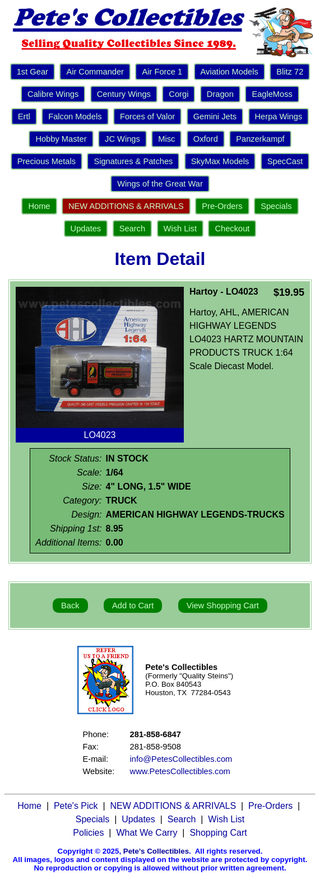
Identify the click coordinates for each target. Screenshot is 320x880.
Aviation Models (229, 71)
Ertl (24, 116)
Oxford (205, 138)
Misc (166, 138)
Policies (88, 832)
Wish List (180, 228)
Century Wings (124, 94)
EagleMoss (272, 94)
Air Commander (95, 71)
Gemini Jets (214, 116)
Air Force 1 (162, 71)
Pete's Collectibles (156, 851)
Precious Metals (46, 161)
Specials (276, 206)
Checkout (232, 228)
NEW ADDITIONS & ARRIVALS (126, 206)
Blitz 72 (289, 71)
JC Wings (122, 138)
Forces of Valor (147, 116)
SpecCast (285, 161)
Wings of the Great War (160, 183)
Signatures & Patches (133, 161)
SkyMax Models (220, 161)
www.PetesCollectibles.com (180, 771)
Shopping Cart (218, 832)
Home (39, 206)
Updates (86, 228)
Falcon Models (74, 116)
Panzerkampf (260, 138)
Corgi (178, 94)
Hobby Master (60, 138)
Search (132, 228)
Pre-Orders (222, 206)
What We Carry (146, 832)
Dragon (220, 94)
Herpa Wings (279, 116)
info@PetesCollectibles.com (181, 759)
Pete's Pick (76, 806)
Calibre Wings (52, 94)
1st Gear (32, 71)
